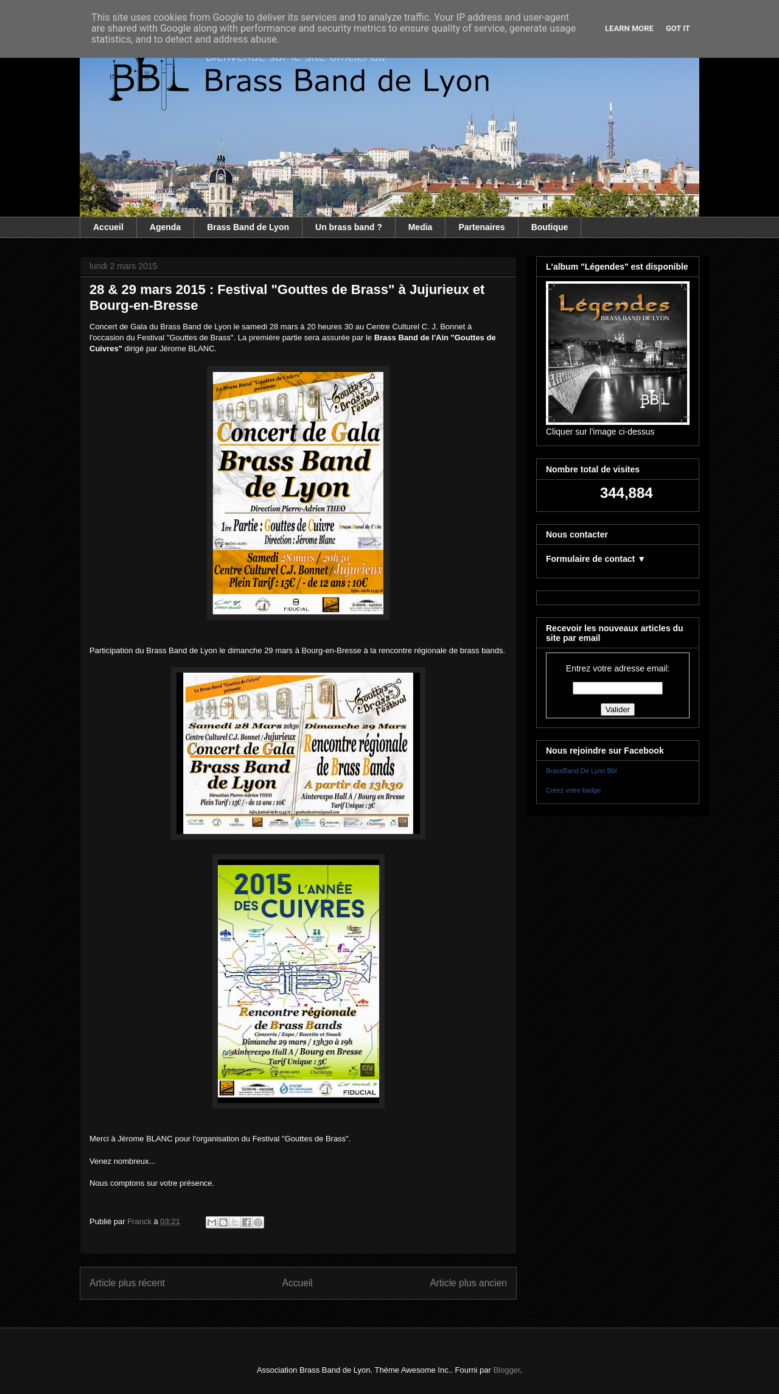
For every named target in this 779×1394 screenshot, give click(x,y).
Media (420, 227)
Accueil (108, 227)
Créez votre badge (573, 790)
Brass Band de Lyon (248, 227)
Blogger (506, 1370)
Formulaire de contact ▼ (596, 559)
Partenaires (481, 227)
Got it (678, 28)
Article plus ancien (468, 1283)
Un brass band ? (348, 227)
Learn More (629, 28)
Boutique (549, 227)
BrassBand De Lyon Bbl (581, 770)
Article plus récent (127, 1283)
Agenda (165, 227)
